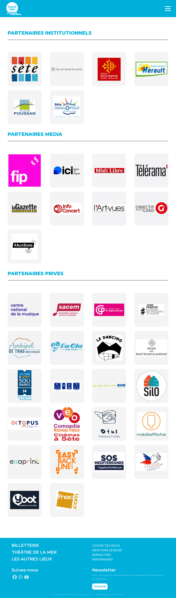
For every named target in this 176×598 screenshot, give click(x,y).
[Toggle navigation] (168, 8)
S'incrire (100, 586)
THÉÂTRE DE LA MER (34, 552)
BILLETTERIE (25, 545)
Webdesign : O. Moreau (109, 594)
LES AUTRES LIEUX (32, 559)
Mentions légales (107, 550)
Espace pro (101, 555)
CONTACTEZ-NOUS (106, 545)
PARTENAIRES (102, 559)
